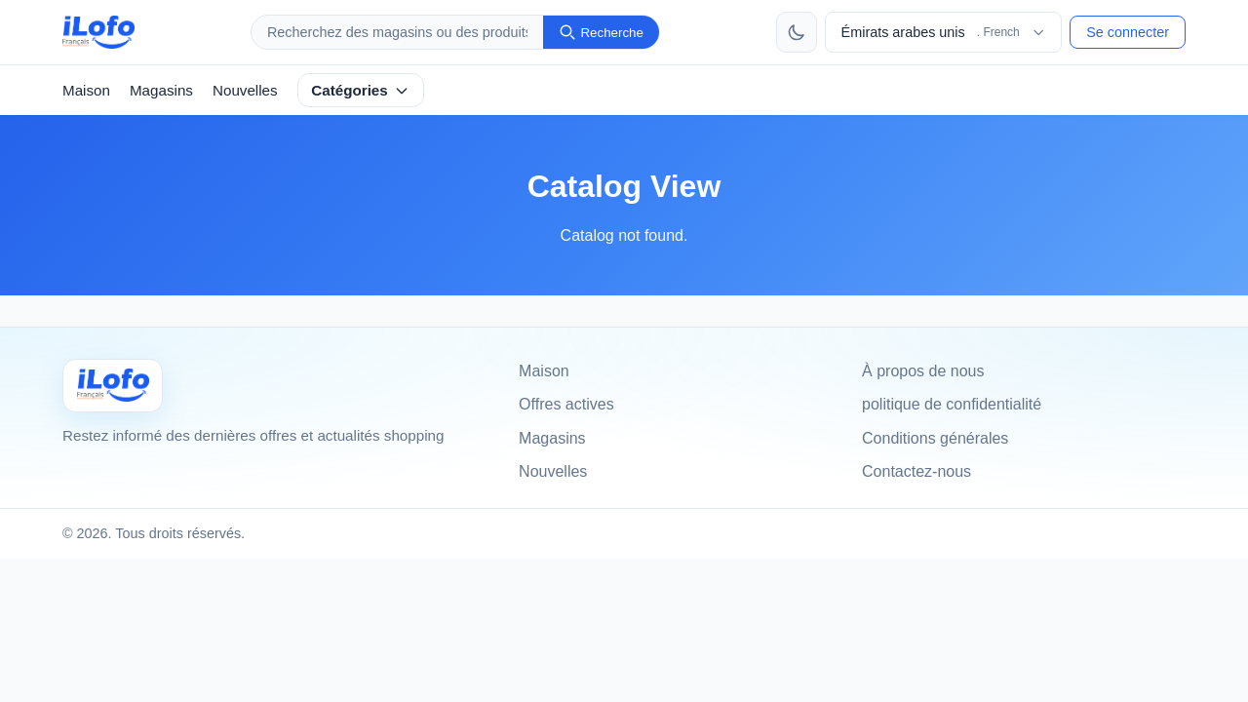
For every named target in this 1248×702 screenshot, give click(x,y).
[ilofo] (98, 32)
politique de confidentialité (951, 404)
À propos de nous (923, 371)
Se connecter (1127, 32)
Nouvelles (245, 90)
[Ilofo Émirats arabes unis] (112, 385)
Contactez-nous (916, 471)
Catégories (360, 90)
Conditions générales (935, 438)
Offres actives (566, 404)
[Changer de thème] (796, 32)
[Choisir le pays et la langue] (944, 32)
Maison (86, 90)
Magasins (161, 90)
